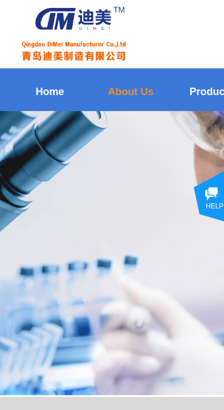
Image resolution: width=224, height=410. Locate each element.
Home (49, 91)
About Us (131, 91)
